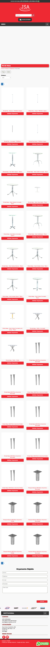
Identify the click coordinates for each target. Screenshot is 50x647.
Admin (27, 642)
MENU (3, 24)
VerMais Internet (11, 642)
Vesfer (8, 72)
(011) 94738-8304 (24, 1)
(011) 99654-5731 (34, 1)
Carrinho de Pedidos (25, 20)
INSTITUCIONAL (8, 613)
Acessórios (11, 68)
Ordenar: (3, 75)
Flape (3, 72)
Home (2, 68)
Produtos (7, 68)
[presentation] (11, 597)
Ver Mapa (4, 631)
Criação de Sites (21, 642)
